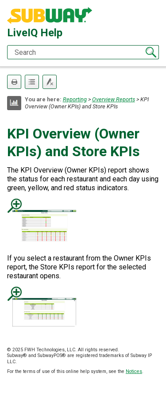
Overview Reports (113, 99)
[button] (151, 52)
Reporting (75, 99)
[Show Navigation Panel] (154, 16)
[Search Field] (83, 52)
